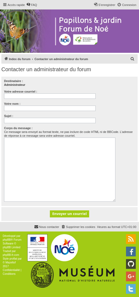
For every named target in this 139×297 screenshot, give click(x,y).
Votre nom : (12, 103)
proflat (13, 258)
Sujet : (8, 116)
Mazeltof (10, 262)
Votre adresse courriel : (20, 91)
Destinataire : (13, 81)
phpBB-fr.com (11, 254)
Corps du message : (18, 128)
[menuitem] (31, 5)
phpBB (7, 239)
